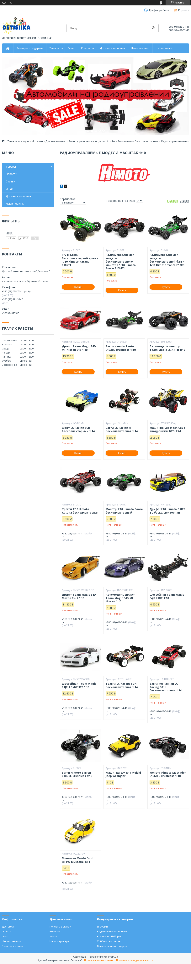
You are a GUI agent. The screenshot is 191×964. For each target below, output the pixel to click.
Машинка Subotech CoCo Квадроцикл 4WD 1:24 (167, 429)
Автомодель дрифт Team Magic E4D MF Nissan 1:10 (120, 598)
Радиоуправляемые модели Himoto (91, 141)
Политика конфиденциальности (134, 960)
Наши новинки (140, 48)
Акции (53, 936)
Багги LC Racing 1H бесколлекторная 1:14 (122, 429)
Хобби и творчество (109, 941)
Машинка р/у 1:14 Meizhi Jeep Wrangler (123, 774)
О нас (71, 48)
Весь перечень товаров (112, 946)
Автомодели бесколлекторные (138, 141)
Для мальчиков (55, 141)
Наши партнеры (60, 941)
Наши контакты (11, 941)
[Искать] (153, 28)
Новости (11, 174)
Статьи (10, 181)
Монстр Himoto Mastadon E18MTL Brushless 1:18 (168, 774)
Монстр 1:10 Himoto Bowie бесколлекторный (124, 510)
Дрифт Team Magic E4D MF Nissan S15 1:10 (79, 348)
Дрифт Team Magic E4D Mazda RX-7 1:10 (79, 596)
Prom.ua (113, 956)
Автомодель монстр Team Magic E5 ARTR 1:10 (167, 348)
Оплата (6, 931)
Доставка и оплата (112, 48)
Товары (54, 48)
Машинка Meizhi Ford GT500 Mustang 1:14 (77, 859)
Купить (78, 287)
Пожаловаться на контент (99, 960)
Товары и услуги (18, 141)
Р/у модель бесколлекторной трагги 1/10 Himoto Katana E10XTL (80, 260)
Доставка (8, 926)
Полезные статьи (60, 926)
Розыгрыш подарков (30, 48)
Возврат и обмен (12, 946)
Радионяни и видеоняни (112, 931)
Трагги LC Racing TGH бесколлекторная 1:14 (122, 685)
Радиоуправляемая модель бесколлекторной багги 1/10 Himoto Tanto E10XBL (168, 260)
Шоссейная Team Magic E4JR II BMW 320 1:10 (79, 685)
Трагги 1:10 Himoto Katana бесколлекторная (80, 510)
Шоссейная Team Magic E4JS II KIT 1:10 (167, 596)
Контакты (87, 48)
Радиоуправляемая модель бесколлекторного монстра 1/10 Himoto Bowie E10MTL (121, 261)
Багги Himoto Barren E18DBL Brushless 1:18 (77, 774)
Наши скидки (164, 48)
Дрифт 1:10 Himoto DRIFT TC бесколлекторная (167, 510)
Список (184, 201)
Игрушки (37, 141)
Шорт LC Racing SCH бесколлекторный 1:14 (78, 429)
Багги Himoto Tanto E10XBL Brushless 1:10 (121, 348)
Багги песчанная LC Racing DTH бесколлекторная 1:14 (166, 687)
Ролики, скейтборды (109, 936)
